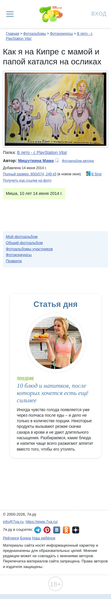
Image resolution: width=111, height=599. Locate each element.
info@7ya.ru (13, 521)
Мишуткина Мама (36, 160)
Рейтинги (11, 538)
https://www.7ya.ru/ (42, 521)
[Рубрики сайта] (10, 14)
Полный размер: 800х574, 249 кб (29, 174)
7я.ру (75, 529)
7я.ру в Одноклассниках (66, 529)
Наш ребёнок (44, 538)
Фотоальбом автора (78, 161)
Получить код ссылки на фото (27, 181)
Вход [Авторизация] (99, 13)
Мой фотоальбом (22, 236)
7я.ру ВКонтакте (56, 529)
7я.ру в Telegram (37, 529)
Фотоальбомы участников (29, 249)
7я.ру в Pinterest (47, 529)
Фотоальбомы (34, 34)
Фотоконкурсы (61, 34)
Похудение (25, 378)
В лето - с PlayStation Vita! (42, 152)
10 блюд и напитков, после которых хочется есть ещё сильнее (53, 393)
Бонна (25, 538)
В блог (96, 174)
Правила (14, 261)
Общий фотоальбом (24, 243)
